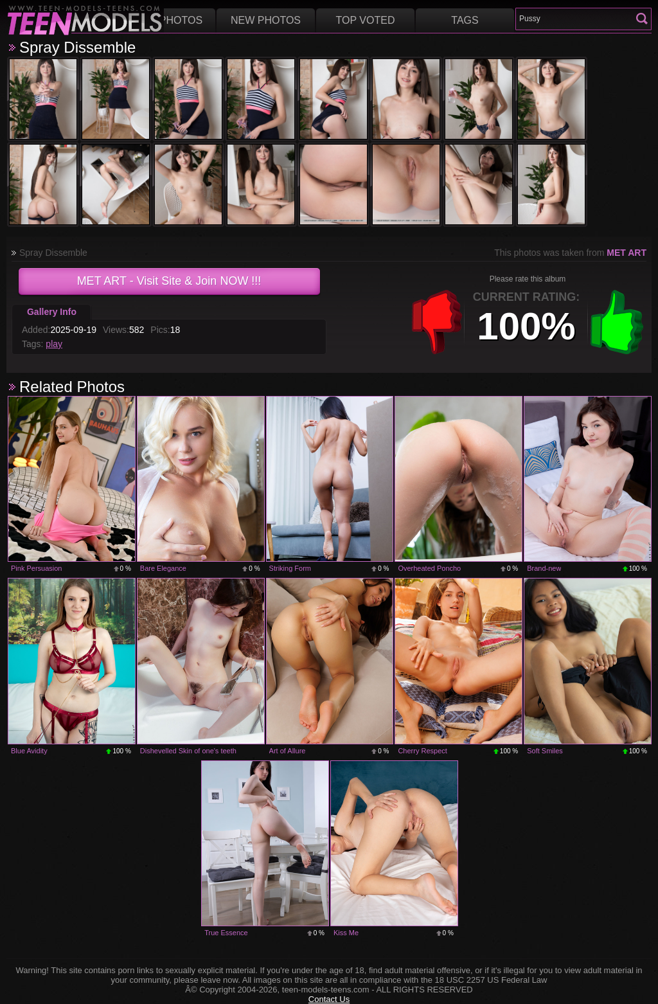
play (54, 344)
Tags (464, 20)
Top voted (365, 20)
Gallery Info (51, 312)
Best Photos (166, 20)
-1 (437, 322)
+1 (617, 322)
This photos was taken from (570, 252)
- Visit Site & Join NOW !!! (169, 280)
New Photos (266, 20)
